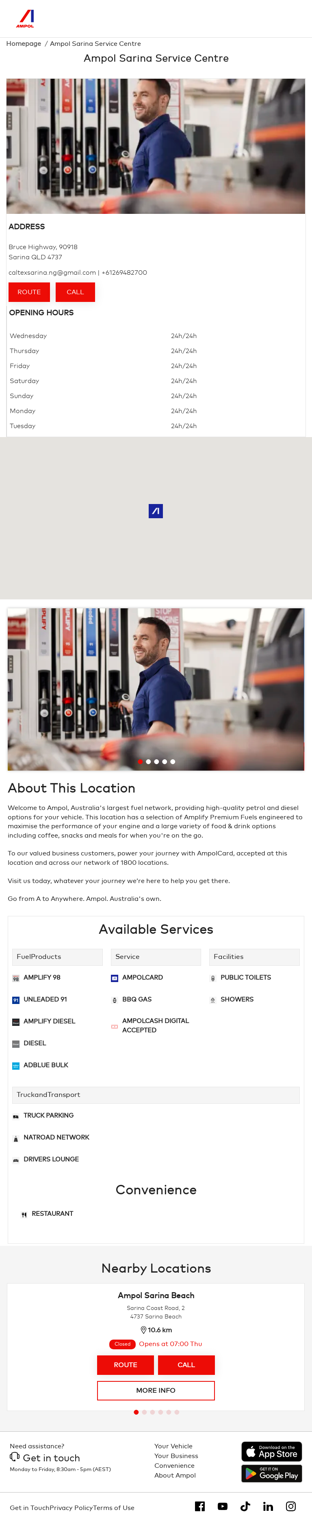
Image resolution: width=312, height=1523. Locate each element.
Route (29, 292)
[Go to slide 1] (140, 761)
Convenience (174, 1466)
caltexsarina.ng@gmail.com (52, 272)
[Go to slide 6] (176, 1412)
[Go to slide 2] (148, 761)
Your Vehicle (173, 1446)
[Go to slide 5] (172, 761)
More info (156, 1390)
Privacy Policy (71, 1508)
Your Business (176, 1456)
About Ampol (175, 1475)
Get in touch (45, 1458)
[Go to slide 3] (156, 761)
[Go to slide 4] (164, 761)
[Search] (256, 19)
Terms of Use (113, 1508)
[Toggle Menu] (290, 19)
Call (75, 292)
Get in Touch (30, 1508)
